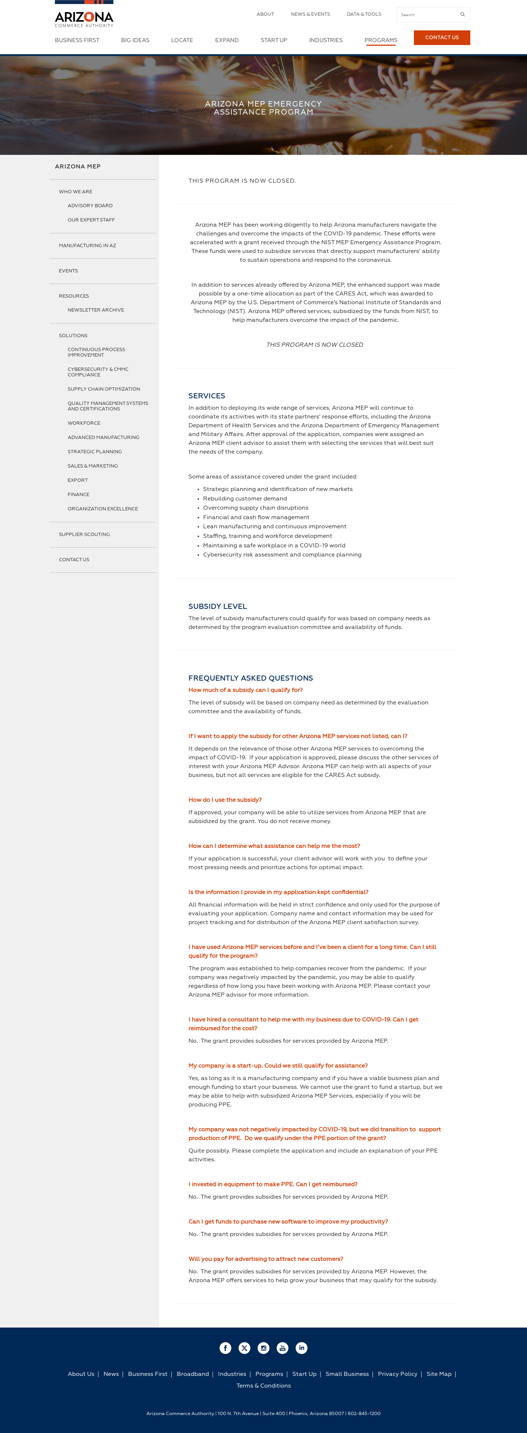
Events (68, 271)
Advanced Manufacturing (103, 437)
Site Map (439, 1374)
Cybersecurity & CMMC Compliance (98, 372)
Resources (74, 296)
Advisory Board (90, 206)
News (111, 1374)
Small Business (347, 1374)
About (265, 14)
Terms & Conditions (263, 1386)
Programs (381, 40)
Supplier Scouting (84, 534)
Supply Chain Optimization (104, 389)
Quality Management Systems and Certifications (108, 406)
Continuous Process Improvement (96, 352)
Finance (78, 494)
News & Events (310, 14)
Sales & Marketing (93, 466)
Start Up (274, 40)
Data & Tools (364, 14)
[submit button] (462, 15)
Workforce (84, 423)
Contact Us (442, 40)
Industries (326, 40)
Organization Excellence (103, 509)
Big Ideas (135, 40)
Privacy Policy (398, 1374)
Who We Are (75, 192)
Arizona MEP (78, 167)
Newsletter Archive (96, 310)
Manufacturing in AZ (87, 245)
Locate (182, 40)
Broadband (193, 1374)
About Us (81, 1374)
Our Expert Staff (91, 220)
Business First (77, 40)
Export (78, 480)
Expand (227, 40)
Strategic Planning (95, 452)
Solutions (73, 336)
